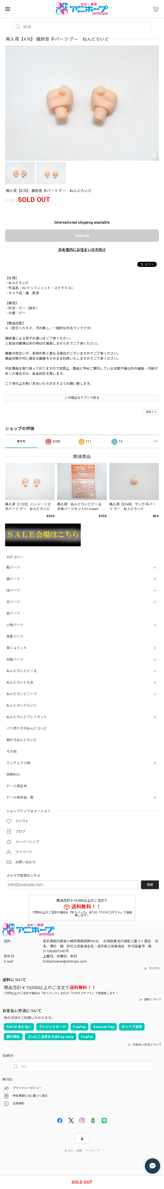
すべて (21, 441)
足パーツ (13, 613)
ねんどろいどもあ (19, 682)
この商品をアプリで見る (82, 398)
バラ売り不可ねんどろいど (26, 728)
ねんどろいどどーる (21, 671)
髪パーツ (13, 567)
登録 (150, 885)
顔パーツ (13, 579)
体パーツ (13, 590)
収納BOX (13, 774)
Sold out (82, 235)
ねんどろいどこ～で (21, 694)
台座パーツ (15, 659)
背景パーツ (15, 636)
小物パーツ (15, 625)
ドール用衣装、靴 (19, 797)
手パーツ (13, 602)
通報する (151, 412)
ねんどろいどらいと (21, 705)
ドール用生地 (16, 786)
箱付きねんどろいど (21, 740)
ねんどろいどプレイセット (26, 717)
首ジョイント (16, 648)
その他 (11, 751)
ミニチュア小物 (18, 763)
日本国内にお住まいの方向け (82, 250)
